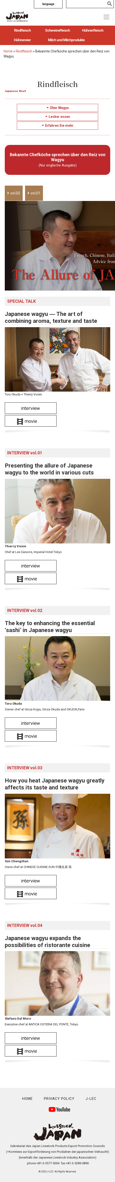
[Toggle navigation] (106, 17)
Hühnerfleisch (92, 30)
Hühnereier (22, 40)
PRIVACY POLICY (59, 1098)
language (48, 4)
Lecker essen (57, 117)
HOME (27, 1098)
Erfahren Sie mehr (57, 125)
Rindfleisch (22, 30)
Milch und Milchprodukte (66, 40)
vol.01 (36, 193)
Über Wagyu (58, 108)
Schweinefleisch (57, 30)
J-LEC (91, 1098)
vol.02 (15, 193)
